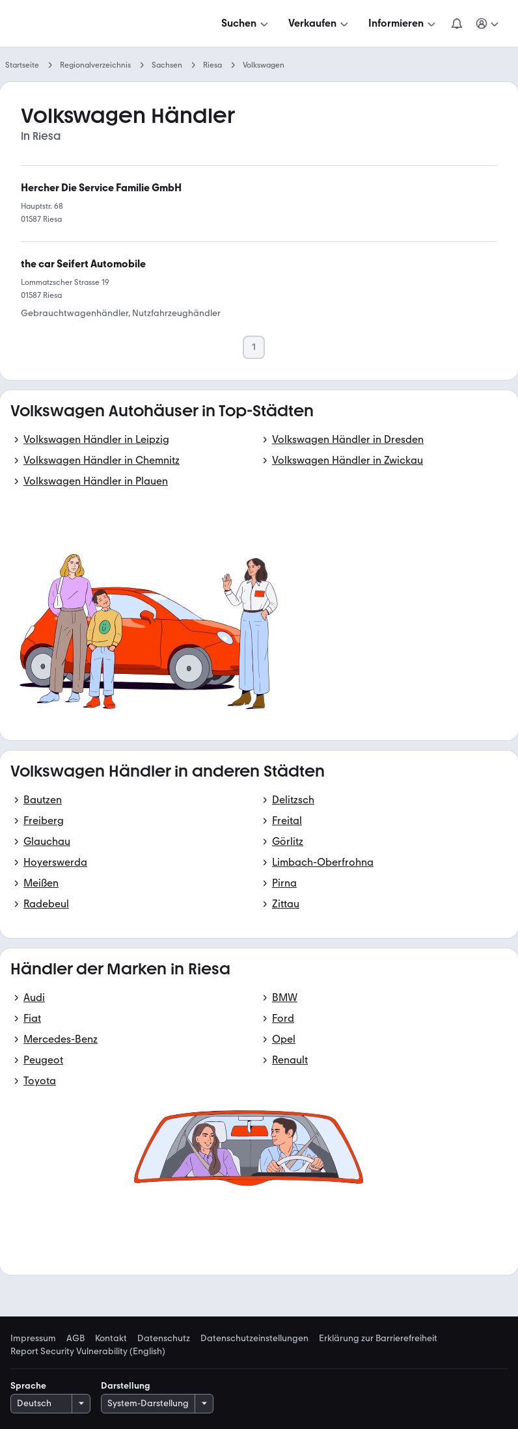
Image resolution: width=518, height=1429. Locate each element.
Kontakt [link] (111, 1338)
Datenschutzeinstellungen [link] (254, 1338)
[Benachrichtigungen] (457, 23)
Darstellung (125, 1385)
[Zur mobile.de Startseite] (109, 24)
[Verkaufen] (319, 23)
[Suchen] (246, 23)
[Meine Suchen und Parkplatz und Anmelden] (488, 23)
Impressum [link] (33, 1338)
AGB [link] (75, 1338)
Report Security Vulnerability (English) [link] (87, 1351)
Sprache (28, 1385)
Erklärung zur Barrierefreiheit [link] (378, 1338)
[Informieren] (403, 23)
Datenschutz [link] (163, 1338)
